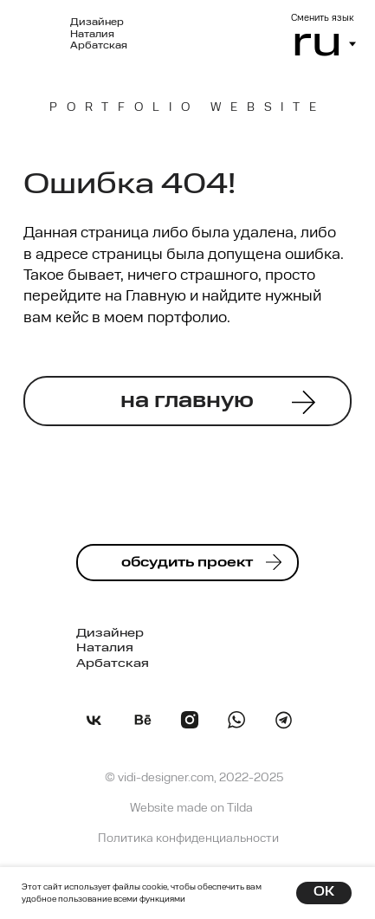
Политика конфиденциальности (188, 839)
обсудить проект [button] (187, 563)
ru (317, 44)
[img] (284, 719)
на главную (187, 401)
